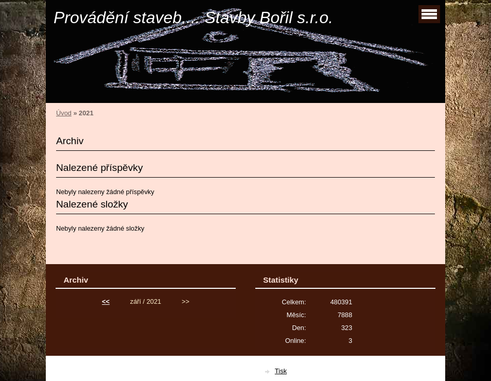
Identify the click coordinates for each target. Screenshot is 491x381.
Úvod (64, 113)
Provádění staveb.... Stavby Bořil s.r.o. (193, 17)
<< (106, 301)
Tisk (281, 371)
